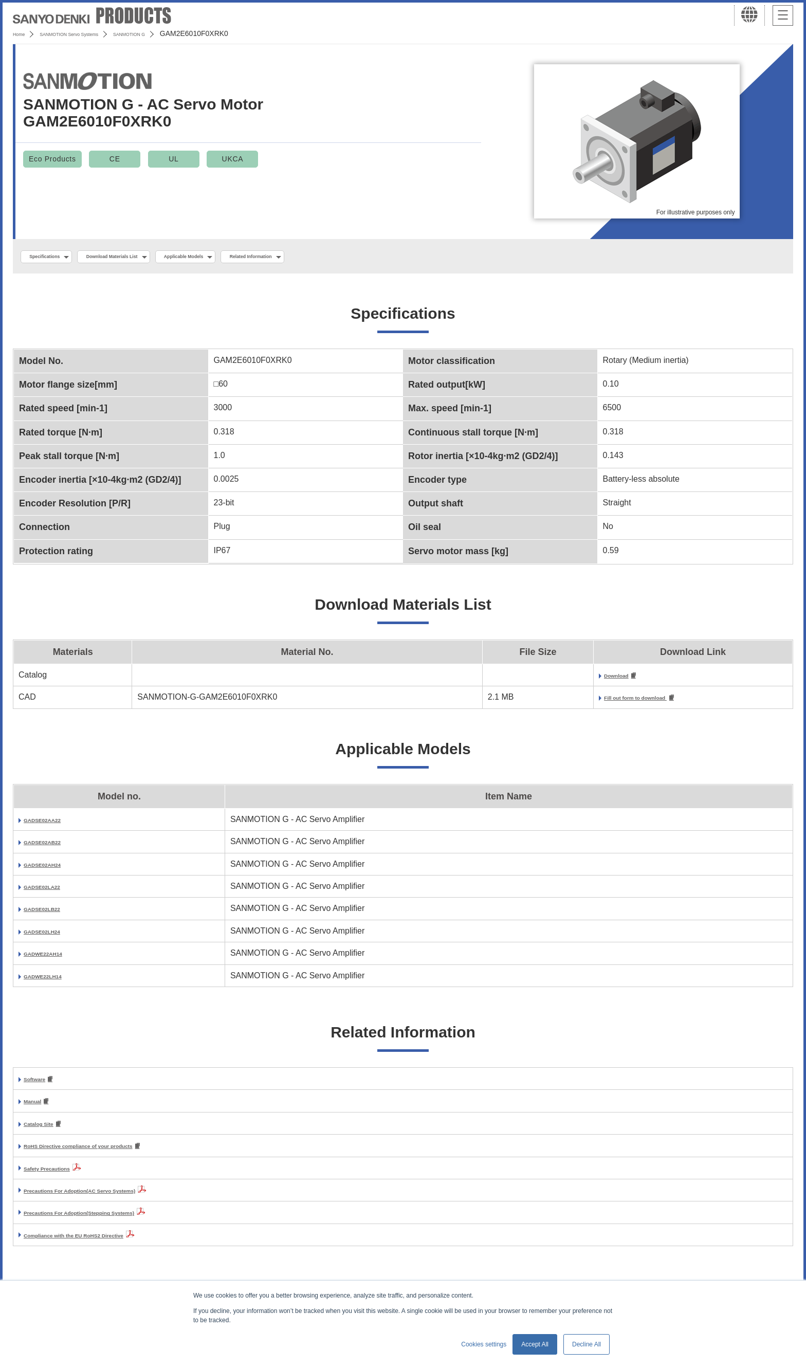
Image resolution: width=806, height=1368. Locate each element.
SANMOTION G (181, 33)
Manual (38, 1107)
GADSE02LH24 (53, 936)
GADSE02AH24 (53, 869)
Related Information (347, 257)
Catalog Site (47, 1131)
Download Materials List (150, 257)
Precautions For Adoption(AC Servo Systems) (113, 1199)
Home (22, 33)
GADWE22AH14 (54, 958)
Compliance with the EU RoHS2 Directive (104, 1243)
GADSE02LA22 (53, 891)
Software (41, 1084)
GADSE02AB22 (53, 846)
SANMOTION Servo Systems (94, 33)
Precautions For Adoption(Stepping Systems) (112, 1221)
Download (561, 678)
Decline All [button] (586, 1344)
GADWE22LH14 (54, 980)
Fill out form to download (592, 702)
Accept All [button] (534, 1344)
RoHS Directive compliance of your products (111, 1154)
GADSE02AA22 (53, 824)
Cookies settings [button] (483, 1344)
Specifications (55, 257)
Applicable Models (252, 257)
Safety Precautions (61, 1177)
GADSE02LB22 (53, 913)
